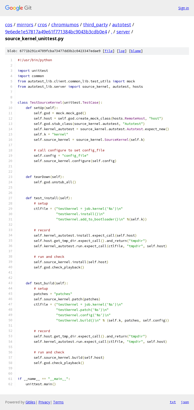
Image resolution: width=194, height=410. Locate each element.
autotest (121, 24)
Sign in (183, 8)
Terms (58, 402)
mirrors (25, 24)
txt (173, 402)
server (123, 32)
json (185, 402)
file (109, 51)
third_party (95, 24)
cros (42, 24)
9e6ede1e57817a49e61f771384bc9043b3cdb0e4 (56, 32)
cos (8, 24)
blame (136, 51)
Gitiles (30, 402)
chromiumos (65, 24)
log (122, 51)
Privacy (44, 402)
